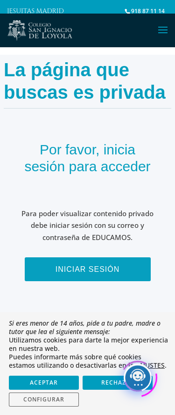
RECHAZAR (117, 382)
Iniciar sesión (88, 269)
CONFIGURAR (43, 399)
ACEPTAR (44, 382)
